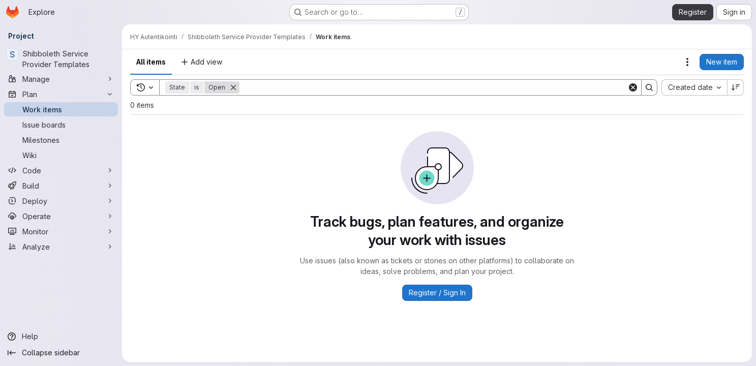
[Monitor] (61, 231)
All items (151, 61)
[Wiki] (61, 155)
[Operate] (61, 216)
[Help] (61, 336)
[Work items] (61, 109)
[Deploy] (61, 201)
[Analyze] (61, 246)
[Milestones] (61, 140)
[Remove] (233, 87)
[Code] (61, 170)
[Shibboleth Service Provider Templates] (61, 59)
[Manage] (61, 79)
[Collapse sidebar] (61, 353)
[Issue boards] (61, 124)
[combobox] (694, 87)
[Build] (61, 185)
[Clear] (633, 87)
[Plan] (61, 94)
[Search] (433, 87)
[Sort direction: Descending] (736, 87)
